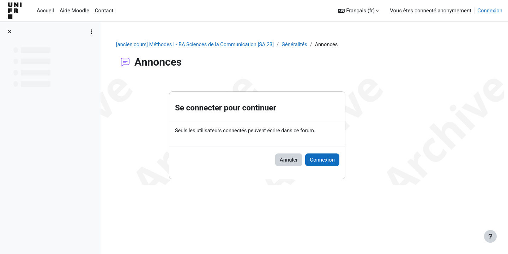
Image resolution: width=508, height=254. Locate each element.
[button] (358, 10)
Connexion (489, 10)
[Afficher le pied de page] (490, 236)
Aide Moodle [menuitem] (74, 10)
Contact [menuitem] (104, 10)
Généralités (342, 45)
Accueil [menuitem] (45, 10)
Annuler (330, 160)
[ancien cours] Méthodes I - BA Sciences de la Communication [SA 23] (239, 45)
